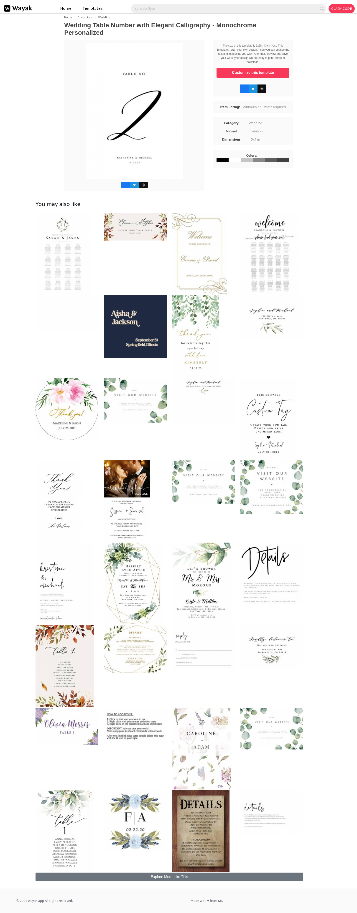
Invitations (85, 17)
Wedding (104, 17)
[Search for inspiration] (226, 8)
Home (65, 8)
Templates (92, 8)
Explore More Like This (169, 877)
